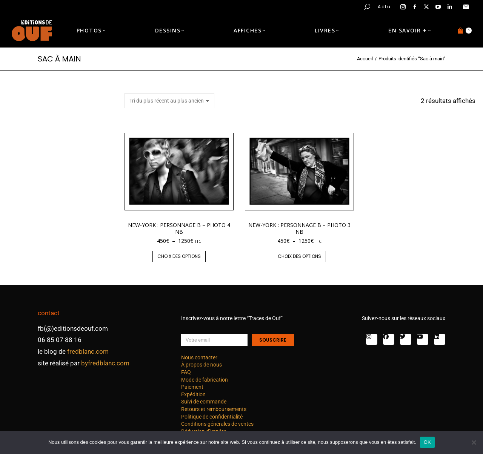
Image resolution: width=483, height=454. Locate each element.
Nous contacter (199, 357)
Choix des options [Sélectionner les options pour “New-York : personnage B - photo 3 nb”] (299, 256)
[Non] (473, 442)
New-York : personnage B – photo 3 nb (299, 228)
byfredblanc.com (105, 363)
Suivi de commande (203, 402)
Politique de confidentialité (212, 417)
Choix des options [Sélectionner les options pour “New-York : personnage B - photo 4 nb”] (179, 256)
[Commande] (169, 100)
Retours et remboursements (213, 409)
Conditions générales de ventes (217, 424)
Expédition (193, 394)
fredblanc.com (88, 351)
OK (427, 442)
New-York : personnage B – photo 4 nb (179, 228)
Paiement (192, 387)
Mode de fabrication (204, 380)
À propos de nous (201, 365)
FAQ (186, 372)
